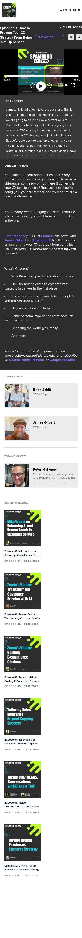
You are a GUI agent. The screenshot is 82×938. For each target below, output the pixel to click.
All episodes (71, 27)
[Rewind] (32, 86)
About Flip (70, 10)
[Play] (41, 86)
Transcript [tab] (15, 101)
